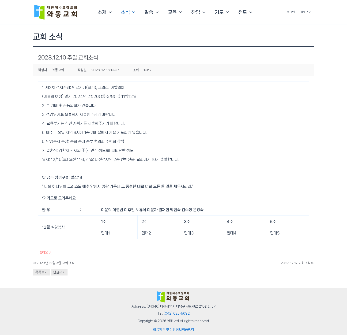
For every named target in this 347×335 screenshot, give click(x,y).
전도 (245, 12)
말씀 (151, 12)
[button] (109, 12)
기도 (222, 12)
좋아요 (45, 252)
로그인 (291, 12)
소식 (128, 12)
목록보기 (41, 272)
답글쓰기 (59, 272)
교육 (175, 12)
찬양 (198, 12)
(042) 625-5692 (177, 313)
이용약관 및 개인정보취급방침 (173, 329)
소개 (105, 12)
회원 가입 (305, 12)
